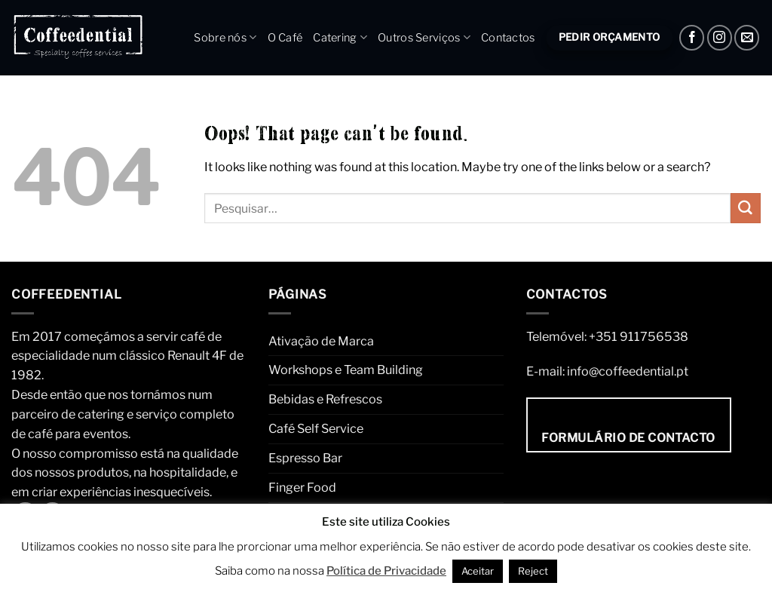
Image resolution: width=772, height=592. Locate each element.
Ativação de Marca (321, 340)
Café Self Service (315, 428)
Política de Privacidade (386, 571)
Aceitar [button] (477, 571)
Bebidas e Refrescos (325, 398)
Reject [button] (533, 571)
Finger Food (302, 487)
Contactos (508, 37)
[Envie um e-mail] (746, 37)
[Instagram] (719, 37)
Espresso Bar (305, 457)
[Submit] (746, 208)
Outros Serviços (424, 37)
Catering (340, 37)
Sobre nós (225, 37)
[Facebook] (691, 37)
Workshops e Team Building (345, 369)
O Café (285, 37)
